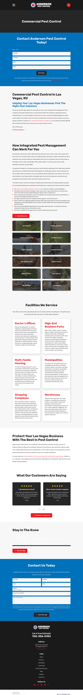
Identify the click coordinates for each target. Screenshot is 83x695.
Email (14, 62)
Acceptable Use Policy (56, 80)
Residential (41, 663)
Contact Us (41, 677)
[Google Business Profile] (35, 685)
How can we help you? (18, 597)
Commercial (41, 666)
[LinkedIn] (41, 685)
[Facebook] (38, 685)
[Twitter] (48, 685)
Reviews (41, 674)
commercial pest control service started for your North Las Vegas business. (43, 456)
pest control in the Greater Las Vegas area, (40, 120)
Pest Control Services (41, 668)
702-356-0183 (41, 636)
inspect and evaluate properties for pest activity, (29, 189)
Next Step (41, 73)
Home (41, 657)
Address (15, 588)
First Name (15, 53)
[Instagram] (45, 685)
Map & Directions (41, 649)
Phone (14, 66)
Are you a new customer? (18, 593)
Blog (41, 671)
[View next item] (43, 509)
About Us (41, 660)
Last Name (15, 57)
